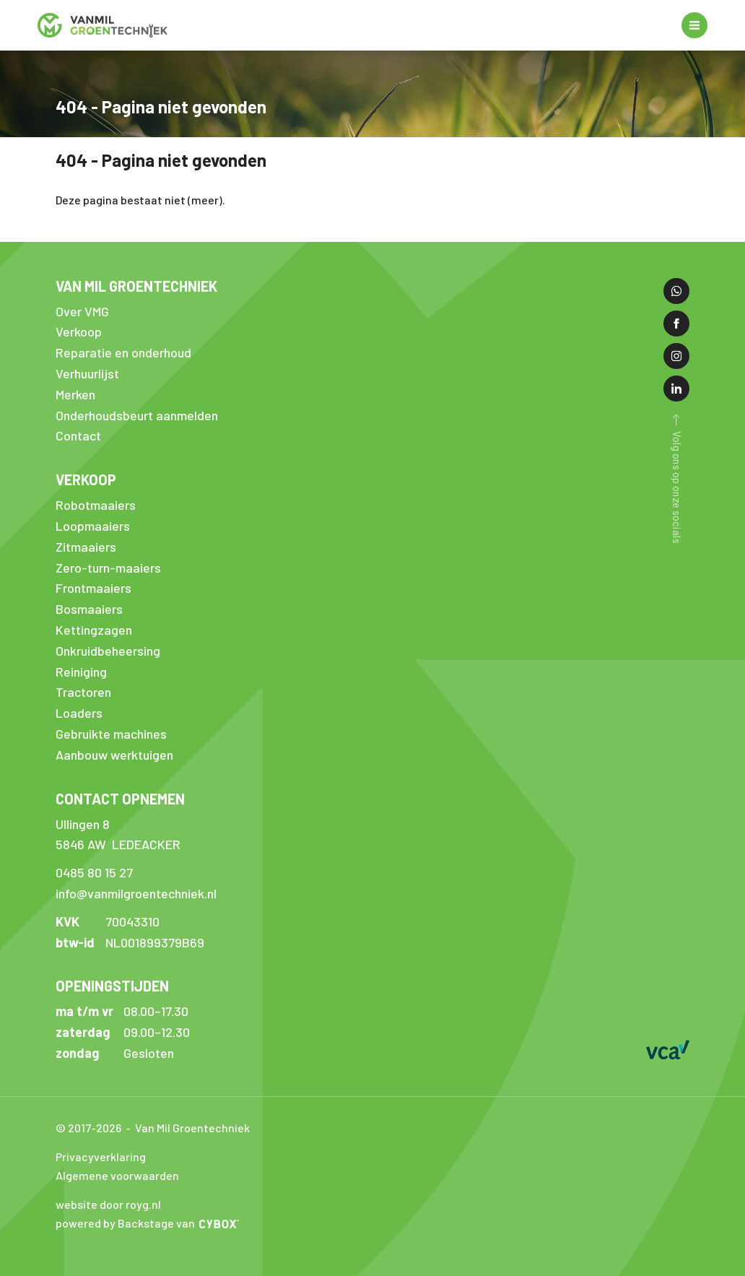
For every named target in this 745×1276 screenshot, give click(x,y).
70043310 (132, 921)
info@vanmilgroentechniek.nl (136, 893)
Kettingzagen (94, 630)
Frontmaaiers (93, 588)
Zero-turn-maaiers (108, 568)
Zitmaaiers (86, 547)
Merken (75, 394)
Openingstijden (112, 985)
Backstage (146, 1223)
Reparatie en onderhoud (123, 352)
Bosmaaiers (89, 609)
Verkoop (79, 331)
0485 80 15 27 (94, 872)
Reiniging (81, 672)
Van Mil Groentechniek (136, 286)
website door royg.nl (108, 1204)
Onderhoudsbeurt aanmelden (137, 415)
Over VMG (82, 311)
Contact (78, 435)
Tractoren (83, 692)
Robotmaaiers (96, 505)
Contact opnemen (120, 798)
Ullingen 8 (83, 824)
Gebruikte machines (111, 734)
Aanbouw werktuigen (114, 755)
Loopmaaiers (93, 526)
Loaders (79, 713)
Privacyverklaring (101, 1156)
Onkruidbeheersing (108, 651)
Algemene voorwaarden (117, 1175)
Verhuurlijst (87, 373)
